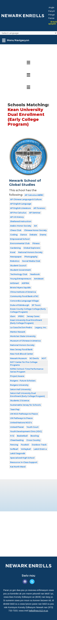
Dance (23, 235)
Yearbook (35, 274)
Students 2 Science (19, 400)
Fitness (36, 243)
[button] (24, 581)
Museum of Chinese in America (25, 341)
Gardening (15, 248)
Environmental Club (20, 243)
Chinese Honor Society (35, 230)
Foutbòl (25, 445)
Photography (30, 257)
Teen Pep (14, 409)
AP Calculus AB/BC (34, 195)
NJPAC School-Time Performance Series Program (26, 370)
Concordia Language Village (24, 301)
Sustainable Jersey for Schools (25, 405)
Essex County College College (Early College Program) (28, 310)
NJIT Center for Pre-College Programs (23, 363)
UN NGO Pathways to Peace (24, 414)
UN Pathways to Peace (21, 418)
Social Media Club (31, 261)
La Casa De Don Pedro (21, 327)
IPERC (21, 316)
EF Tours (36, 305)
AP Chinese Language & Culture (25, 199)
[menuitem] (51, 7)
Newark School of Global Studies (25, 183)
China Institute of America (23, 292)
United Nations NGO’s (21, 422)
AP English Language (20, 204)
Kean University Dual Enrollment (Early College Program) (26, 321)
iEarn (12, 316)
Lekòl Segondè (17, 453)
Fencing (14, 445)
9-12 (12, 436)
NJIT (44, 358)
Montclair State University (23, 336)
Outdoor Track (39, 445)
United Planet (17, 427)
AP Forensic (39, 208)
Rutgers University (19, 385)
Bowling (35, 436)
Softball (14, 449)
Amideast (38, 279)
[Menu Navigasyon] (15, 40)
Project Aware (17, 376)
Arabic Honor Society (20, 226)
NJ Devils (34, 358)
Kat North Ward (17, 467)
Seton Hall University (20, 389)
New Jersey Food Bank (21, 349)
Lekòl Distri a (40, 449)
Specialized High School (22, 458)
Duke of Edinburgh (19, 305)
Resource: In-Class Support (23, 462)
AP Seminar (34, 213)
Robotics (14, 261)
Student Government (20, 270)
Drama (43, 235)
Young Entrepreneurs (20, 279)
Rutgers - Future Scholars (22, 381)
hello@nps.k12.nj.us (38, 610)
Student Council (18, 265)
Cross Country (33, 440)
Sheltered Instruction (20, 221)
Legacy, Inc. (41, 327)
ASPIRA (25, 283)
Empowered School (20, 239)
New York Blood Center (21, 354)
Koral (12, 252)
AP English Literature (20, 208)
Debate (33, 235)
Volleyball (26, 449)
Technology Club (18, 274)
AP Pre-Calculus (18, 213)
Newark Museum (18, 358)
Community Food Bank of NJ (24, 296)
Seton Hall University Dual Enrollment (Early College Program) (27, 394)
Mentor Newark (17, 332)
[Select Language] (28, 33)
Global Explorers (32, 248)
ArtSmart (14, 283)
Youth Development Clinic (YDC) (26, 431)
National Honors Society (30, 252)
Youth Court (32, 427)
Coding (13, 235)
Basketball (22, 436)
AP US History (17, 217)
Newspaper (16, 257)
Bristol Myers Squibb (20, 287)
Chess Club (15, 230)
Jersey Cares (33, 316)
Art (35, 226)
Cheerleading (17, 440)
